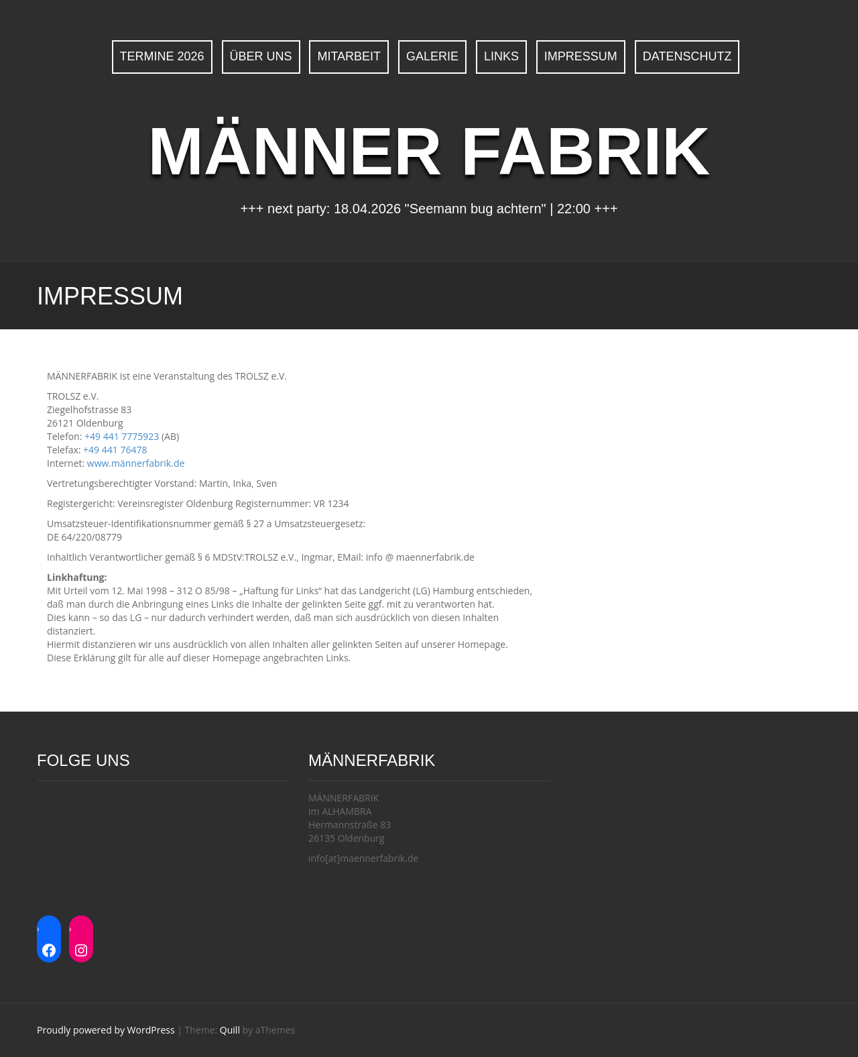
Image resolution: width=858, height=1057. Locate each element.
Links (501, 56)
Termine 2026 (162, 56)
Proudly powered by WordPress (106, 1029)
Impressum (580, 56)
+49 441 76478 (115, 449)
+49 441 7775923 (121, 436)
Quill (230, 1029)
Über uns (261, 56)
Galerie (432, 56)
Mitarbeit (349, 56)
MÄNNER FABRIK (429, 150)
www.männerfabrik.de (136, 463)
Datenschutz (687, 56)
